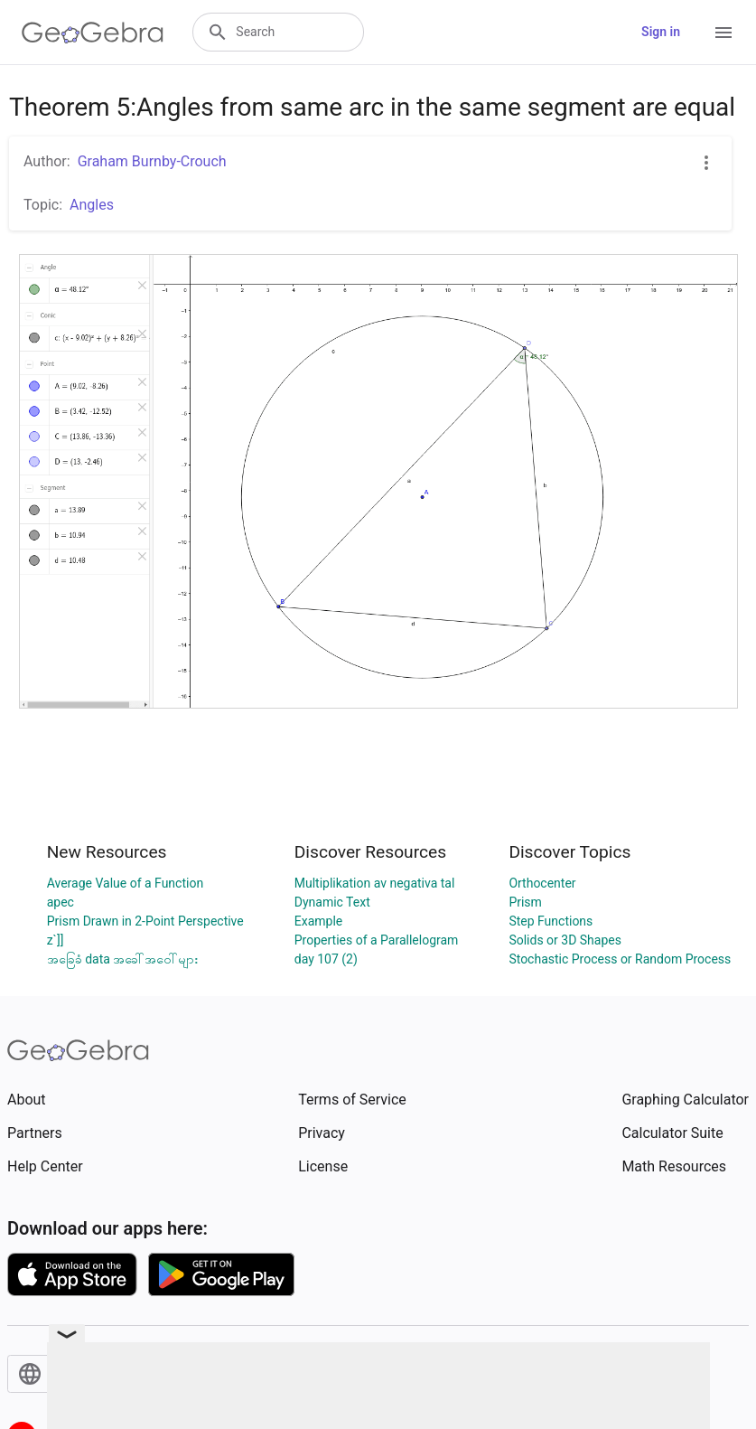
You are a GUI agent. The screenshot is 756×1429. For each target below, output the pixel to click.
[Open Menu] (723, 32)
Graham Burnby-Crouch (152, 161)
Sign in (660, 31)
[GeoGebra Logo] (92, 32)
